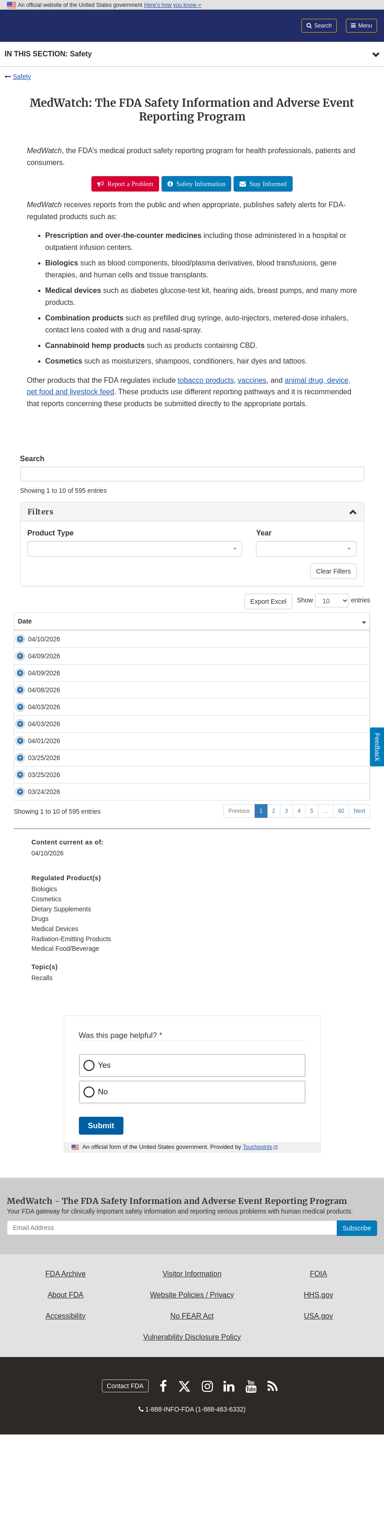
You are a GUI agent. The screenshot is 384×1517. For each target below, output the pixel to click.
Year (264, 533)
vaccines (252, 380)
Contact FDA (125, 1468)
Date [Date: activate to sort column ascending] (25, 621)
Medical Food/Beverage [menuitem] (66, 1031)
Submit (101, 1208)
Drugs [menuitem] (40, 1001)
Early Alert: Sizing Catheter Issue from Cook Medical (132, 656)
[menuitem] (192, 1016)
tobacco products (206, 380)
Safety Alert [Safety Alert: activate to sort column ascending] (75, 621)
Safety (22, 76)
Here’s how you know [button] (172, 5)
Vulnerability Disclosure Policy (192, 1419)
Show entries (333, 600)
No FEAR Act (191, 1398)
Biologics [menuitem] (44, 971)
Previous (239, 893)
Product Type (51, 533)
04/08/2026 (34, 699)
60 (341, 893)
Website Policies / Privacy (192, 1377)
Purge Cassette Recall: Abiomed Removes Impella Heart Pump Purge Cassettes (172, 751)
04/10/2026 (34, 639)
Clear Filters (333, 571)
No (103, 1174)
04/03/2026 (34, 725)
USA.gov (318, 1398)
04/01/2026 (34, 768)
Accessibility (65, 1398)
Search (32, 459)
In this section (48, 54)
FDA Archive (65, 1356)
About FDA (65, 1377)
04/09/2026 (34, 656)
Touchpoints (257, 1229)
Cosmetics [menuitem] (46, 981)
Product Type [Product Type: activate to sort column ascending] (318, 621)
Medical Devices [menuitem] (55, 1011)
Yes (104, 1147)
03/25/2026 (34, 803)
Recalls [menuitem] (42, 1060)
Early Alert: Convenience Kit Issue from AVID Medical (133, 639)
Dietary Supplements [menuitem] (61, 991)
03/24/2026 (34, 846)
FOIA (318, 1356)
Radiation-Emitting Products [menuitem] (71, 1021)
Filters (41, 511)
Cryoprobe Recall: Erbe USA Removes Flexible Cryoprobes (142, 803)
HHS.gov (318, 1377)
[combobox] (135, 549)
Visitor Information (192, 1356)
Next (359, 893)
